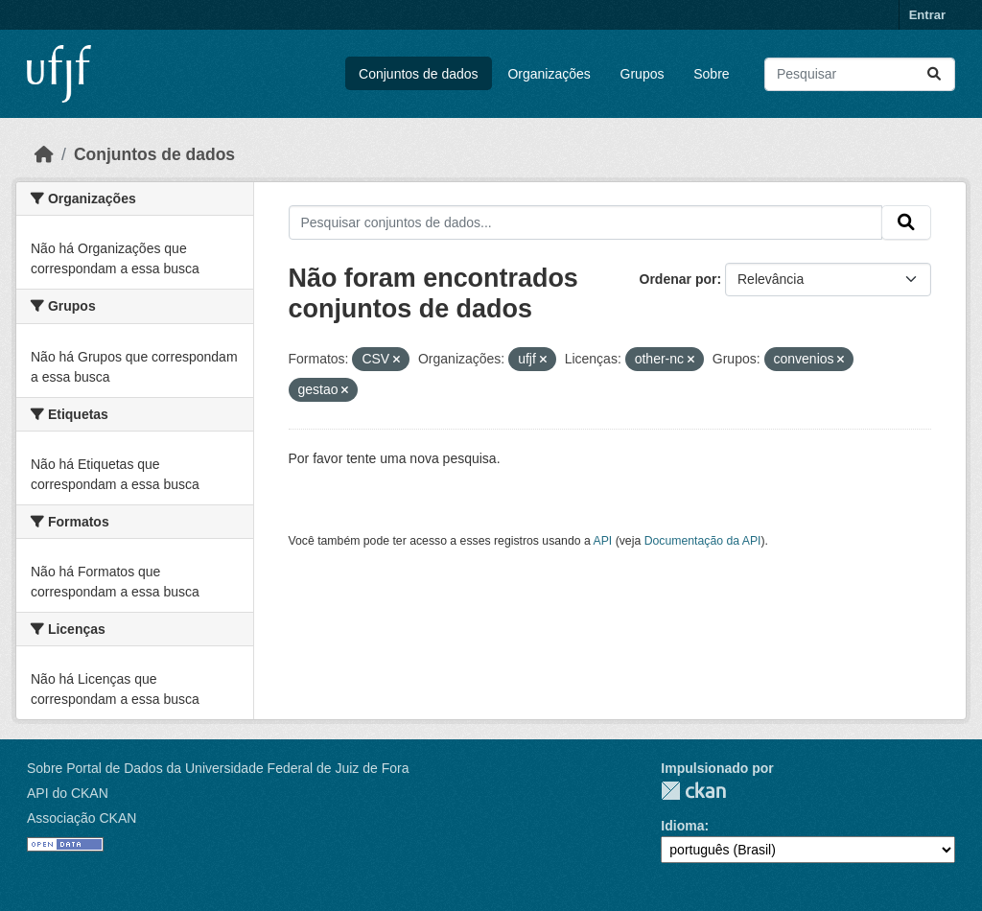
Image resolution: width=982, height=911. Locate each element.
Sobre (711, 74)
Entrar (927, 15)
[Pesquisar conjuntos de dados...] (859, 74)
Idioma (682, 825)
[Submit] (934, 74)
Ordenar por (678, 279)
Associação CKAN (81, 818)
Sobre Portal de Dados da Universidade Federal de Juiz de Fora (218, 768)
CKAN (693, 791)
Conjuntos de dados (419, 74)
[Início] (44, 154)
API (603, 541)
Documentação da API (702, 541)
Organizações (548, 74)
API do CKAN (67, 793)
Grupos (642, 74)
